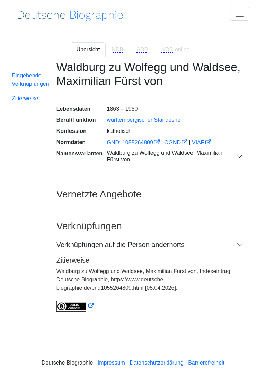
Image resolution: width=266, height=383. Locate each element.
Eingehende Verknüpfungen (30, 80)
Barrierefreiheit (206, 363)
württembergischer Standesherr (145, 120)
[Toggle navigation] (239, 14)
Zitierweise (25, 98)
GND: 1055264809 (130, 142)
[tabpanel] (133, 190)
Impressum (111, 363)
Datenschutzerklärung (157, 363)
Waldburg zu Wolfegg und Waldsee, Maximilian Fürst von (164, 156)
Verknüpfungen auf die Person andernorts (120, 244)
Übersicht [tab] (88, 49)
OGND (172, 142)
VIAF (198, 142)
